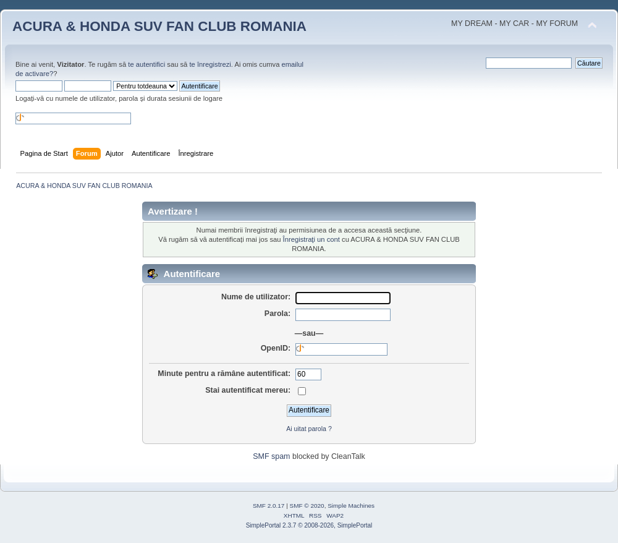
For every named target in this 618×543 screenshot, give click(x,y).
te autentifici (146, 64)
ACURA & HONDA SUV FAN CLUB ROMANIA (159, 26)
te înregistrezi (210, 64)
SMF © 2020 (307, 505)
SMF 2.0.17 (269, 505)
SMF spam (271, 456)
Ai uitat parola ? (309, 428)
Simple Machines (351, 505)
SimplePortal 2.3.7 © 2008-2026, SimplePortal (309, 525)
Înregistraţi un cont (311, 239)
